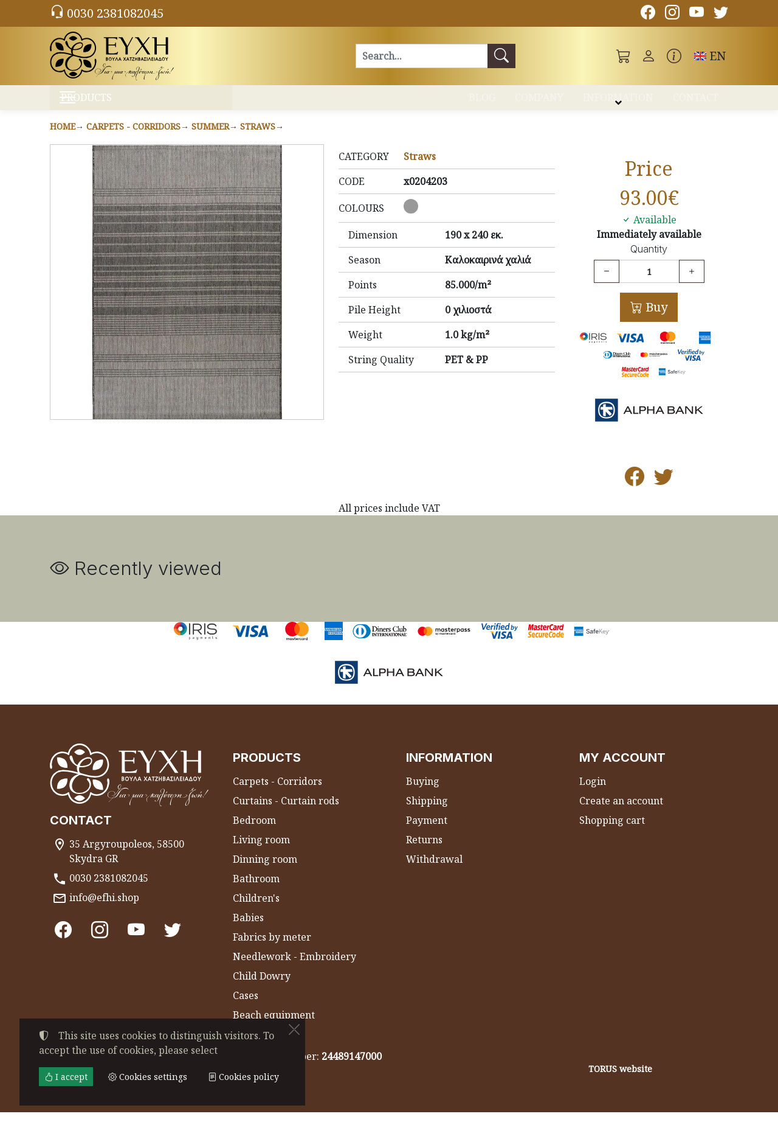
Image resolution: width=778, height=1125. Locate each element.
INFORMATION (618, 102)
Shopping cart (612, 833)
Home (62, 139)
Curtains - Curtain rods (286, 813)
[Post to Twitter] (663, 493)
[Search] (421, 56)
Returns (424, 852)
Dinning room (265, 872)
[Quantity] (649, 284)
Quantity (648, 262)
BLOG (482, 102)
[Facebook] (648, 14)
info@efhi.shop (104, 910)
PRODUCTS (116, 104)
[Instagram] (672, 14)
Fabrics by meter (272, 949)
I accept (66, 1076)
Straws (257, 139)
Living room (261, 852)
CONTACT (695, 102)
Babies (248, 930)
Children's (256, 911)
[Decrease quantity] (606, 284)
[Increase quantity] (691, 284)
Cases (245, 1008)
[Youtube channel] (696, 14)
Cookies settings (93, 1108)
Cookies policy (243, 1076)
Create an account (621, 813)
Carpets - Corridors (133, 139)
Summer (210, 139)
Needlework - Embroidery (294, 969)
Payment (426, 833)
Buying (422, 794)
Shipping (427, 813)
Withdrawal (434, 872)
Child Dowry (262, 988)
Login (592, 794)
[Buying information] (674, 56)
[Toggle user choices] (648, 56)
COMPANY (539, 102)
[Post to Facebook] (634, 493)
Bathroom (256, 891)
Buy (654, 320)
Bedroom (254, 833)
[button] (623, 56)
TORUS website (620, 1081)
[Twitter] (721, 14)
